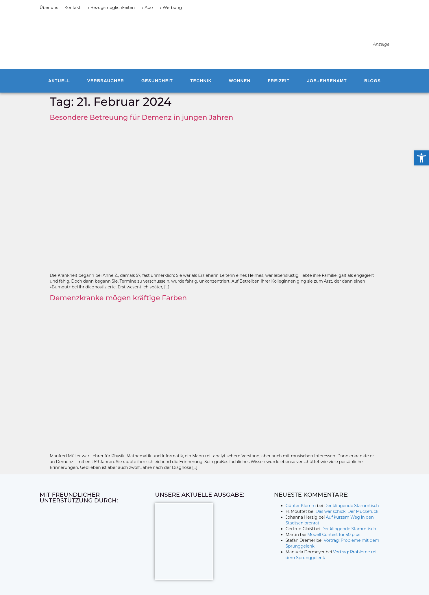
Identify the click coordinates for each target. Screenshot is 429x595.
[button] (421, 157)
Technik (201, 80)
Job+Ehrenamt (327, 80)
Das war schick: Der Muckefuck (346, 511)
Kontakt (72, 7)
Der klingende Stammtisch (351, 505)
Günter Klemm (301, 505)
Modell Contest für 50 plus (333, 534)
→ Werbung (170, 7)
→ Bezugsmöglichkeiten (111, 7)
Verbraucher (105, 80)
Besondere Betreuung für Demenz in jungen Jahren (141, 117)
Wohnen (240, 80)
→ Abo (147, 7)
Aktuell (59, 80)
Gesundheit (157, 80)
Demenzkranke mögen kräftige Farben (118, 298)
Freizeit (278, 80)
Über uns (49, 7)
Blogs (372, 80)
